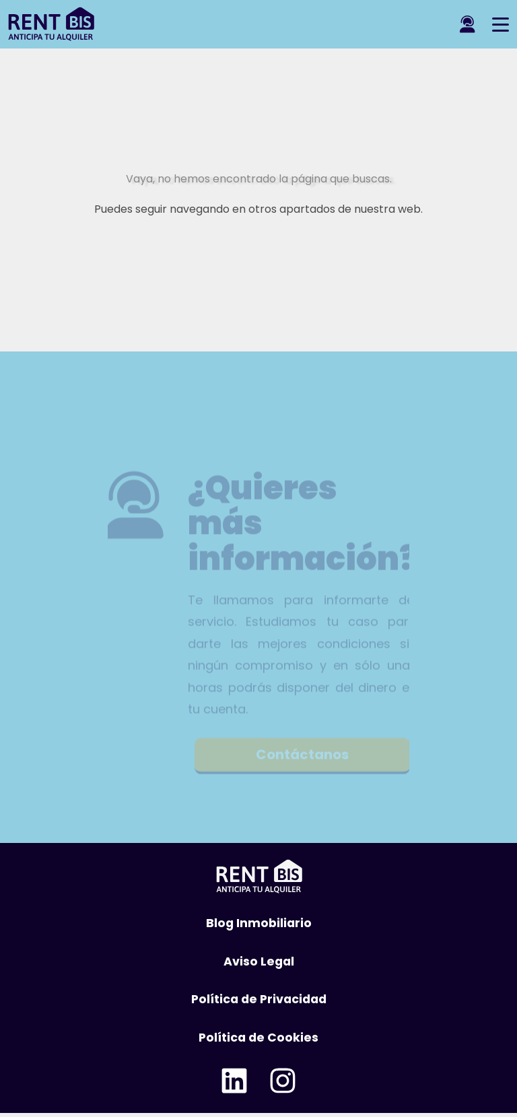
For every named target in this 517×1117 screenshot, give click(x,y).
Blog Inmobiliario (259, 923)
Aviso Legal (258, 961)
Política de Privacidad (258, 999)
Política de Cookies (258, 1037)
